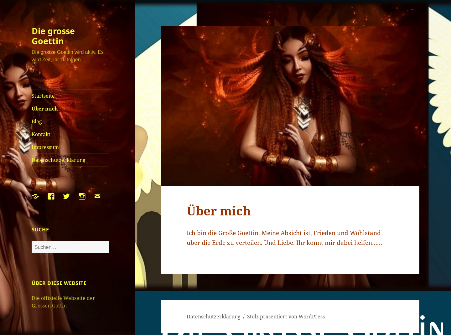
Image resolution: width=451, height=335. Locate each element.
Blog (37, 121)
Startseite (43, 95)
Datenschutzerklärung (59, 160)
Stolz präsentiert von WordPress (286, 316)
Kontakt (41, 134)
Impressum (45, 147)
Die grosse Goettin (53, 36)
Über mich (45, 108)
